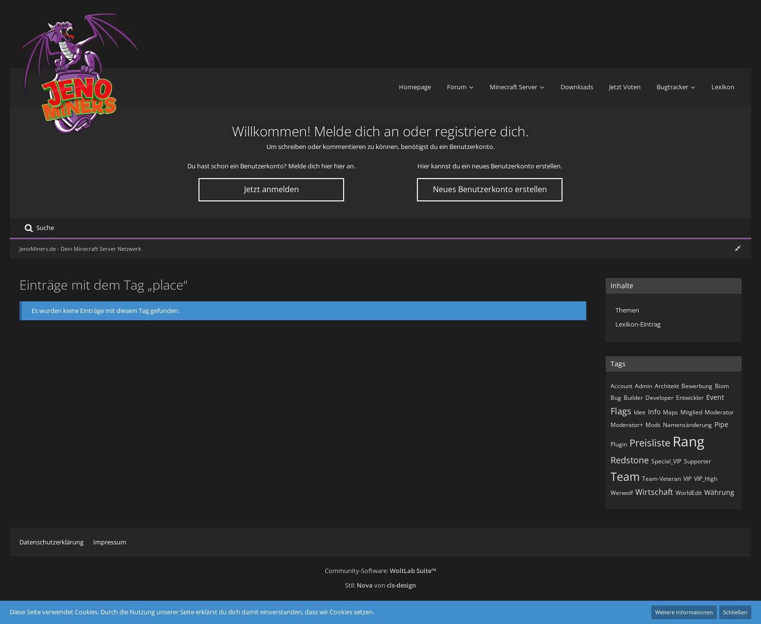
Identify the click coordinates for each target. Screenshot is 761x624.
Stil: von (380, 585)
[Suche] (39, 228)
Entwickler (690, 398)
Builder (633, 398)
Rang (688, 441)
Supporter (697, 461)
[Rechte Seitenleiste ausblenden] (738, 248)
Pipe (721, 424)
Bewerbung (696, 386)
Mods (653, 425)
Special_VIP (666, 461)
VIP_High (705, 479)
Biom (722, 386)
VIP (687, 479)
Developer (659, 398)
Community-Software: (380, 570)
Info (654, 411)
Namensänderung (687, 425)
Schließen (735, 612)
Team (625, 476)
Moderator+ (627, 425)
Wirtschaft (654, 492)
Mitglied (691, 412)
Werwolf (622, 493)
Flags (621, 411)
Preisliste (649, 442)
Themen (627, 310)
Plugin (619, 444)
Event (715, 397)
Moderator (719, 412)
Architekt (667, 386)
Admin (643, 386)
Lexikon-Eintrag (638, 324)
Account (621, 386)
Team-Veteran (661, 479)
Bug (616, 398)
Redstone (630, 460)
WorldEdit (689, 493)
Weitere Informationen (684, 612)
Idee (639, 412)
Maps (670, 412)
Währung (719, 492)
